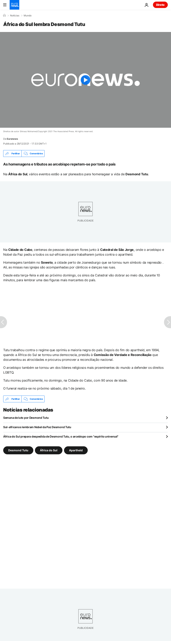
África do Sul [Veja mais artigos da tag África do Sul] (48, 450)
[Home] (4, 15)
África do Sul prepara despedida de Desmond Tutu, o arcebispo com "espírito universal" (60, 436)
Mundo (28, 15)
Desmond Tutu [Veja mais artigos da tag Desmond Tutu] (18, 450)
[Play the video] (85, 80)
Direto (160, 4)
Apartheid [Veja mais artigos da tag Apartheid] (76, 450)
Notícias (14, 15)
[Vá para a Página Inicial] (14, 5)
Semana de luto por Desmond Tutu (26, 417)
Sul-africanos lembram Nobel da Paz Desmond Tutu (37, 427)
